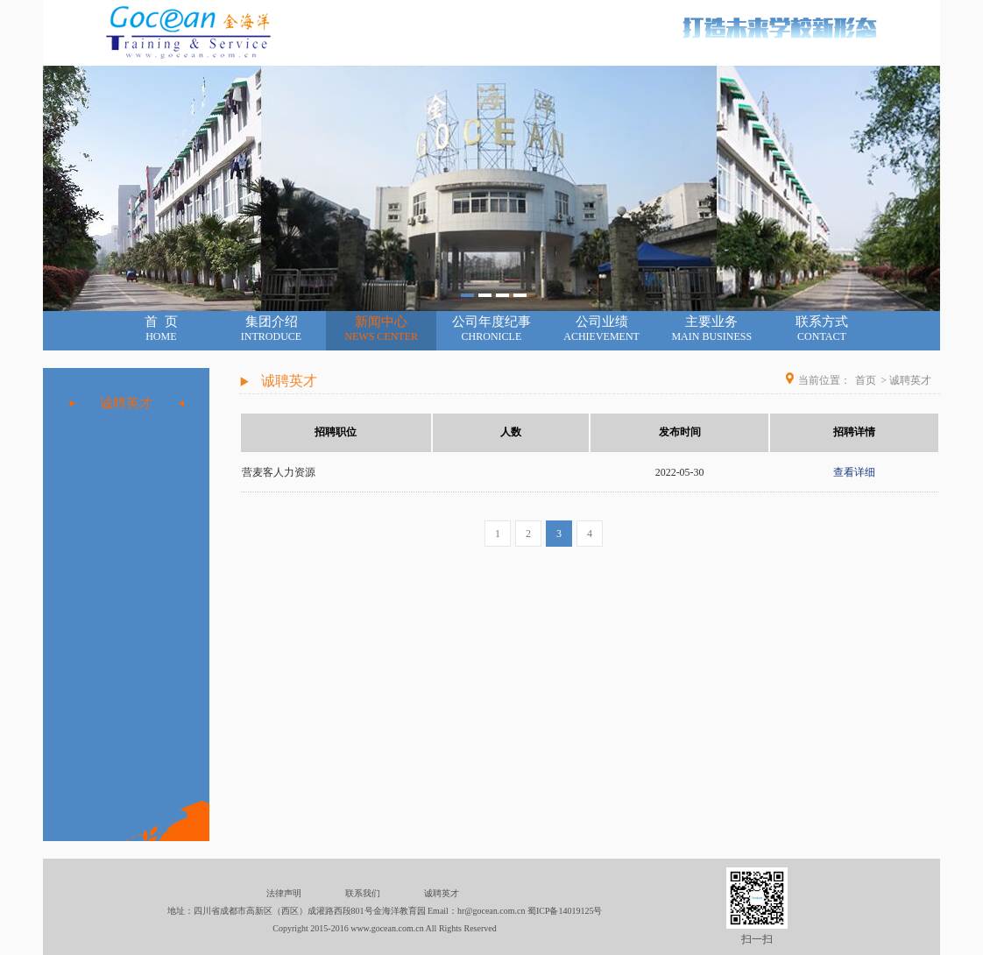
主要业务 (711, 329)
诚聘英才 (126, 403)
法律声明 (283, 893)
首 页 (161, 329)
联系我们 (362, 893)
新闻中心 (381, 329)
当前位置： (824, 380)
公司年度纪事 (491, 329)
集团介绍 (271, 329)
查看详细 (854, 472)
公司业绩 (602, 329)
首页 (865, 380)
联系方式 (822, 329)
